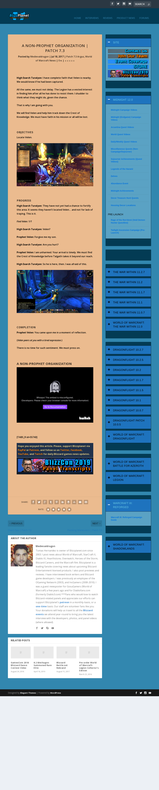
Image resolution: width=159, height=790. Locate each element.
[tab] (128, 34)
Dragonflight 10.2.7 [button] (128, 341)
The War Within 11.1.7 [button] (129, 283)
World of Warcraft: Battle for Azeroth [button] (129, 455)
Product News (126, 14)
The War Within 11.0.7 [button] (129, 303)
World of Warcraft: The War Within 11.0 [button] (129, 316)
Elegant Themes (28, 684)
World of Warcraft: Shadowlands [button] (129, 538)
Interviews (92, 14)
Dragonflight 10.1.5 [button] (128, 381)
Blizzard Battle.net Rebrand (62, 657)
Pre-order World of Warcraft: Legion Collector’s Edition (89, 658)
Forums (144, 14)
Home (77, 14)
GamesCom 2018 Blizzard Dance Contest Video (20, 657)
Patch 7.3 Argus (75, 48)
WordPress (55, 684)
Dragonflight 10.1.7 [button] (128, 371)
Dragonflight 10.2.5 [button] (128, 351)
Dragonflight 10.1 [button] (127, 391)
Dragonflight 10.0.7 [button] (128, 401)
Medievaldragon (39, 48)
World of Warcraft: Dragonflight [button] (129, 428)
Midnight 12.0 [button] (123, 91)
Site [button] (116, 33)
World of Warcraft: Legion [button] (129, 469)
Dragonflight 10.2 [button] (127, 361)
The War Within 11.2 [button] (127, 273)
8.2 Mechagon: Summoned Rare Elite (43, 657)
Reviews (107, 14)
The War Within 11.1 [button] (127, 293)
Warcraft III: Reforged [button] (122, 496)
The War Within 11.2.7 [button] (129, 263)
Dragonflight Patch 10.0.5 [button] (129, 414)
